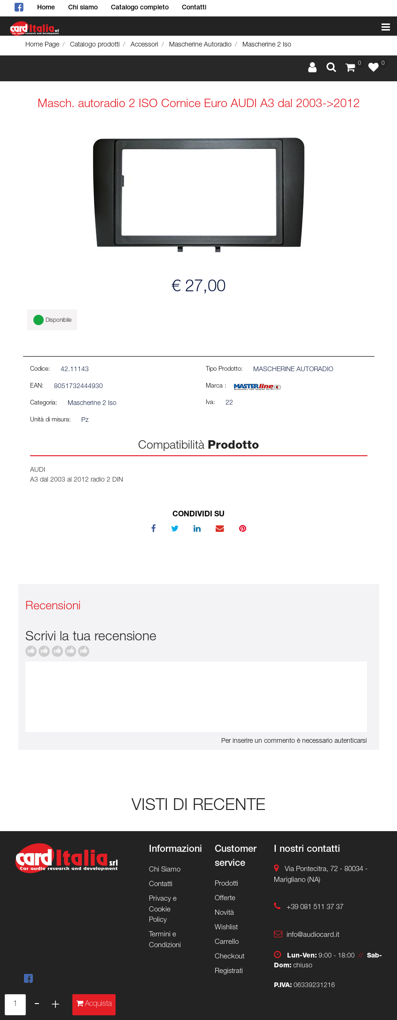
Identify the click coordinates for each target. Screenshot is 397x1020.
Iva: (210, 403)
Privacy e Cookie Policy (163, 909)
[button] (331, 68)
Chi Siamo (164, 869)
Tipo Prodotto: (224, 369)
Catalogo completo (140, 8)
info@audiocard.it (313, 935)
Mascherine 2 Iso (266, 45)
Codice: (40, 369)
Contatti (194, 8)
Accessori (144, 45)
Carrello (227, 942)
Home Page (42, 45)
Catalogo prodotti (95, 45)
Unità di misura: (50, 420)
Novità (224, 913)
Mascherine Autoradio (200, 45)
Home (46, 8)
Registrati (229, 971)
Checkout (229, 956)
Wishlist (226, 927)
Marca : (216, 386)
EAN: (37, 386)
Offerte (225, 898)
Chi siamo (83, 8)
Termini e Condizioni (165, 940)
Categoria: (43, 403)
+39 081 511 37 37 (315, 907)
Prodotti (226, 884)
